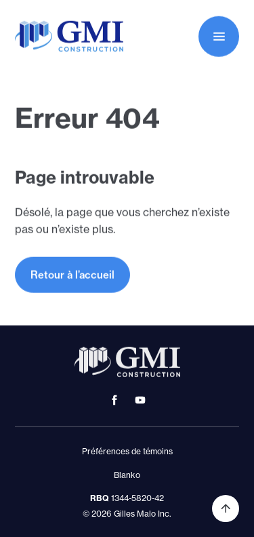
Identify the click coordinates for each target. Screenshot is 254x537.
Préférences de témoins (127, 451)
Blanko (127, 475)
